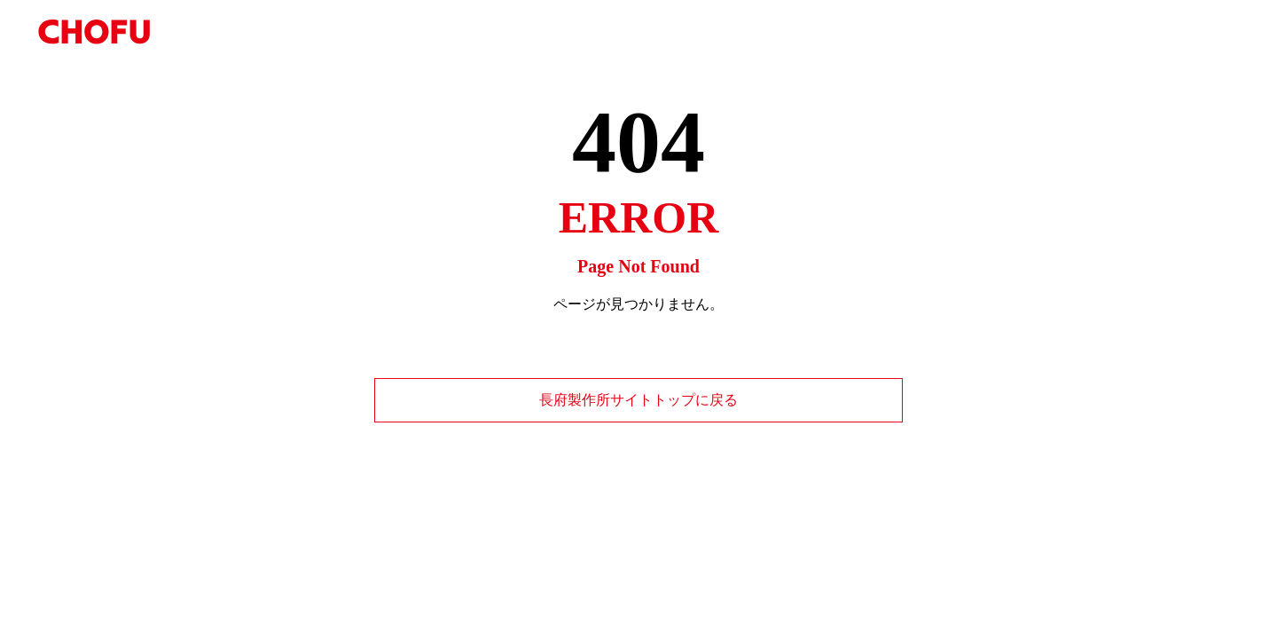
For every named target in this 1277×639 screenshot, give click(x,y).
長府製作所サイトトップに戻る (638, 399)
